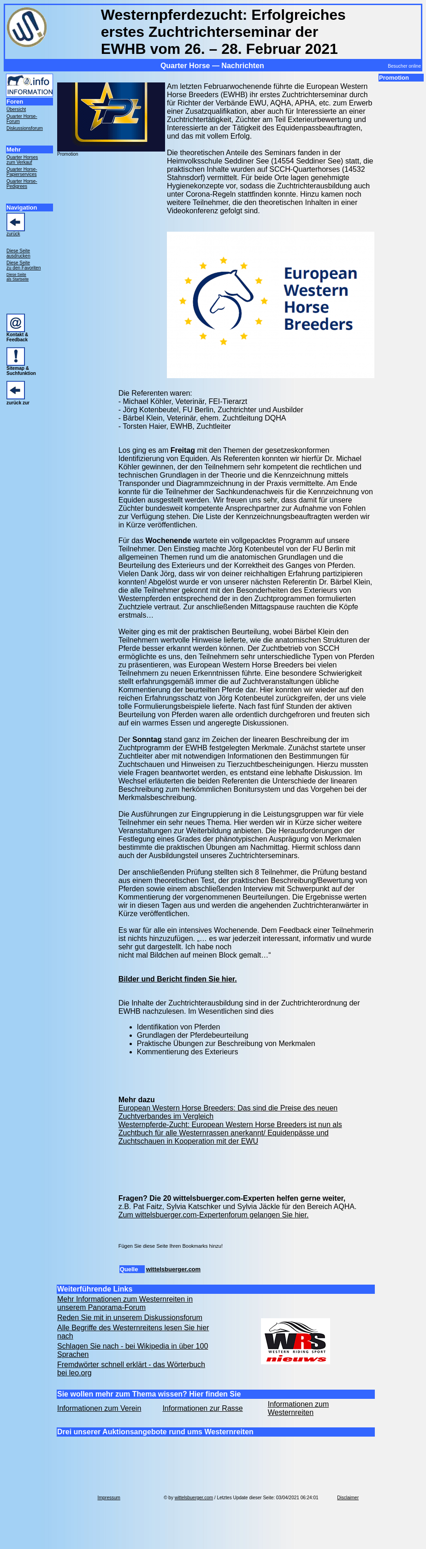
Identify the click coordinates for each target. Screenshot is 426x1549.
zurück (13, 233)
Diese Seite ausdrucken (18, 253)
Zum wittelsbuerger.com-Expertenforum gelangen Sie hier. (213, 1215)
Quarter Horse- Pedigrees (21, 184)
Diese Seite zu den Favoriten (23, 265)
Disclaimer (348, 1497)
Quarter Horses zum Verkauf (22, 160)
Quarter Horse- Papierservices (21, 172)
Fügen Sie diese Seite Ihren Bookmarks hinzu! (170, 1246)
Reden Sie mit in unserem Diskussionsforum (129, 1317)
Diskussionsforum (24, 128)
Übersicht (16, 109)
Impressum (108, 1497)
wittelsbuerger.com (173, 1269)
